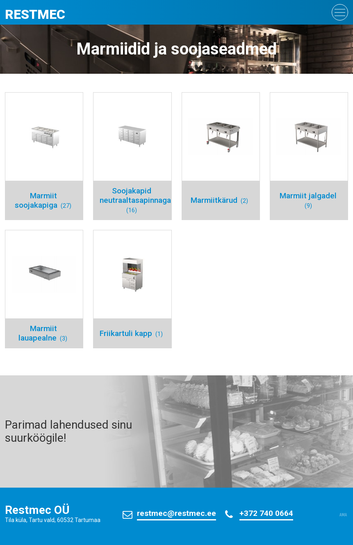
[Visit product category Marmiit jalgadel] (309, 156)
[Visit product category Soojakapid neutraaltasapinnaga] (132, 156)
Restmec (35, 14)
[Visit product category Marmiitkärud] (221, 156)
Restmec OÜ (37, 510)
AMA (343, 515)
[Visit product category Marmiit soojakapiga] (44, 156)
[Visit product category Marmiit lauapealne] (44, 289)
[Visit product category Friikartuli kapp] (132, 289)
